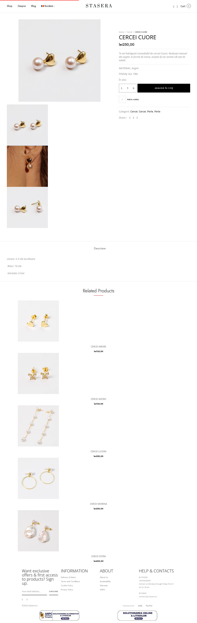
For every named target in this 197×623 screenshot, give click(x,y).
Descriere (100, 248)
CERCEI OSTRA (98, 556)
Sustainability (105, 581)
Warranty (104, 585)
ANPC (102, 589)
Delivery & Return (68, 577)
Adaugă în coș (164, 88)
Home (121, 32)
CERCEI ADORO (98, 399)
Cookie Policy (67, 585)
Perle (150, 111)
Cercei (129, 32)
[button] (183, 6)
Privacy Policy (67, 589)
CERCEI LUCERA (98, 451)
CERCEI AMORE (98, 346)
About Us (104, 577)
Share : (123, 117)
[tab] (100, 249)
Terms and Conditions (70, 581)
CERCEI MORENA (98, 503)
